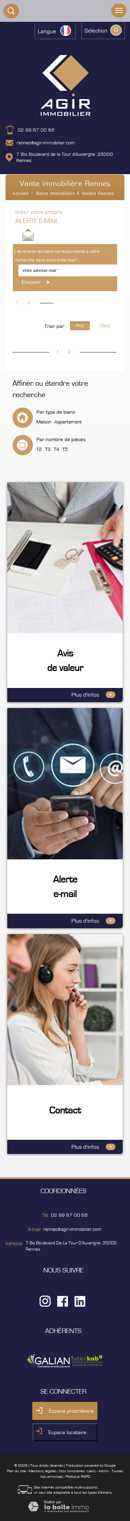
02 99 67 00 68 (36, 130)
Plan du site (16, 1471)
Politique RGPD (78, 1476)
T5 (65, 449)
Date (105, 325)
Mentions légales (43, 1471)
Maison (43, 422)
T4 (56, 449)
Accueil (20, 193)
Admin (103, 1471)
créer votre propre (38, 216)
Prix (80, 325)
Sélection (96, 31)
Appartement (68, 422)
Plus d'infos (93, 694)
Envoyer (37, 282)
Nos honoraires (72, 1471)
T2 (39, 449)
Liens (91, 1471)
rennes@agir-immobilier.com (46, 143)
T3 (48, 449)
